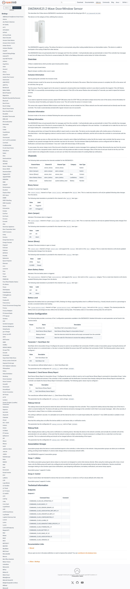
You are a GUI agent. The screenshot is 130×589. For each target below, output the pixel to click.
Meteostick (6, 567)
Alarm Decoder (7, 37)
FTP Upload (6, 316)
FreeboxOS (6, 300)
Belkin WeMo (6, 90)
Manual (32, 548)
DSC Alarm (6, 195)
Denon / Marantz (7, 166)
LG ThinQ (5, 488)
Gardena (5, 318)
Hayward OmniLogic (8, 363)
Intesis (4, 428)
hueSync (5, 400)
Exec (4, 271)
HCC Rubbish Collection (9, 366)
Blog (112, 2)
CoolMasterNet (7, 145)
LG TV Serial (6, 491)
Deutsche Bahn (7, 171)
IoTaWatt (5, 430)
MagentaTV (6, 530)
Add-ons (98, 2)
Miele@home (6, 577)
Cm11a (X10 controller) (9, 140)
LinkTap (5, 499)
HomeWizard (6, 389)
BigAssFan (6, 95)
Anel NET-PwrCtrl (7, 58)
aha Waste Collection (9, 22)
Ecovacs (5, 219)
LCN (4, 480)
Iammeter (5, 412)
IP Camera (6, 433)
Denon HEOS (6, 169)
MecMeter (5, 548)
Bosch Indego (6, 106)
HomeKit (5, 384)
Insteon (5, 425)
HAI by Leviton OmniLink (9, 360)
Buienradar (6, 124)
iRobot (4, 441)
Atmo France (6, 74)
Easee (4, 205)
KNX (4, 464)
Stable (8, 8)
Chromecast (6, 137)
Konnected (6, 470)
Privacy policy (75, 577)
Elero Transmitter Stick (9, 229)
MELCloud (5, 551)
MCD (4, 541)
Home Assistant (7, 379)
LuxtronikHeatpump (8, 527)
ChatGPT (5, 135)
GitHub (125, 2)
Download (80, 2)
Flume (4, 287)
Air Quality (5, 24)
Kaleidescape (6, 457)
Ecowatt (5, 221)
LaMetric (5, 478)
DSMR (4, 198)
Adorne (5, 19)
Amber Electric (7, 45)
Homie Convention (8, 392)
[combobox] (68, 2)
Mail (4, 533)
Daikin (4, 153)
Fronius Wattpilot (7, 310)
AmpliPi (5, 51)
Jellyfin (5, 454)
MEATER (5, 546)
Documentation (89, 2)
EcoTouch (5, 216)
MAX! (4, 538)
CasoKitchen (6, 132)
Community (106, 2)
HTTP (4, 397)
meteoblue (6, 564)
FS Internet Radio (7, 313)
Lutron (4, 522)
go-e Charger (6, 331)
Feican (4, 276)
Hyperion (5, 409)
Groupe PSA (6, 350)
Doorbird (5, 190)
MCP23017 (6, 543)
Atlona (4, 72)
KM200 (5, 462)
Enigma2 (5, 245)
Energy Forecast (7, 242)
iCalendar (5, 417)
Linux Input (6, 504)
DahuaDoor (6, 150)
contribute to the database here (87, 553)
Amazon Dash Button (9, 40)
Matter (4, 535)
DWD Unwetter (7, 203)
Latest (17, 8)
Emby (4, 234)
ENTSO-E (5, 253)
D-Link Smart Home (8, 148)
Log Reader (6, 514)
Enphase (5, 250)
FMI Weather (6, 289)
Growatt (5, 352)
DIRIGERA (5, 179)
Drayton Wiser (7, 192)
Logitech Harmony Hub (9, 517)
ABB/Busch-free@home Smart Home (13, 17)
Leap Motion (6, 483)
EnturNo (5, 255)
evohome (5, 268)
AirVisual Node (7, 35)
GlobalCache (6, 329)
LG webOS (5, 493)
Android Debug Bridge (9, 53)
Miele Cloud (6, 575)
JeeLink (5, 451)
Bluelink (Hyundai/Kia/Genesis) (11, 98)
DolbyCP (5, 184)
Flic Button (6, 284)
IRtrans (5, 443)
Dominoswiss (6, 187)
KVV (4, 475)
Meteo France (6, 562)
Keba (4, 459)
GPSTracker (6, 339)
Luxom (5, 525)
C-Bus (4, 127)
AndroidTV (6, 56)
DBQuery (5, 161)
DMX (4, 182)
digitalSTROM (6, 177)
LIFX (4, 496)
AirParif (5, 32)
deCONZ (5, 163)
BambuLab (6, 87)
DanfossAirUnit (7, 158)
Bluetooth (5, 100)
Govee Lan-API (7, 334)
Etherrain (5, 263)
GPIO (4, 337)
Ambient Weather (7, 48)
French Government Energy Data (12, 305)
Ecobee (5, 211)
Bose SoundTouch (8, 111)
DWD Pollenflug (7, 200)
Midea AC (5, 572)
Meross (5, 556)
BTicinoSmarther (7, 121)
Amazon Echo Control (9, 43)
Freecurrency (6, 303)
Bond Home (6, 103)
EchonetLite (6, 208)
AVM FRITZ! (6, 82)
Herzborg (5, 376)
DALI (4, 156)
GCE (4, 321)
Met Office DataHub (8, 559)
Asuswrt (5, 69)
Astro (4, 66)
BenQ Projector (7, 93)
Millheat (5, 585)
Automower (6, 79)
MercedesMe (6, 554)
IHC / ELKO (6, 422)
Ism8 (4, 446)
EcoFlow (5, 213)
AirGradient (6, 30)
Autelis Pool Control (8, 77)
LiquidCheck (6, 506)
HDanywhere (6, 368)
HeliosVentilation (7, 373)
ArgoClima (6, 64)
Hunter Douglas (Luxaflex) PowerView (10, 403)
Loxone (5, 520)
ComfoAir (5, 142)
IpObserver (6, 436)
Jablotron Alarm (7, 449)
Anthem (5, 61)
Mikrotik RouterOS (8, 580)
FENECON (5, 279)
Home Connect (7, 381)
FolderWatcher (7, 292)
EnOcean (5, 247)
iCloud (4, 420)
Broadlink (5, 114)
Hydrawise (6, 407)
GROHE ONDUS (7, 347)
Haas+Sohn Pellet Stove (9, 358)
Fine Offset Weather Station (10, 282)
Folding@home (7, 295)
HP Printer (5, 394)
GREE (4, 342)
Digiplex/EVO (6, 174)
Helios (4, 371)
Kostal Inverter (7, 472)
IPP (4, 438)
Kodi (4, 467)
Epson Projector (7, 261)
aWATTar (5, 85)
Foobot (5, 297)
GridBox (5, 345)
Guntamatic (6, 355)
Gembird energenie (8, 324)
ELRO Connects (7, 232)
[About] (118, 2)
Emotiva (5, 237)
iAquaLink (5, 415)
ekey (4, 224)
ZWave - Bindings (35, 561)
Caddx (4, 129)
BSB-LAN (5, 119)
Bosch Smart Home (8, 108)
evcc (4, 266)
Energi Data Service (8, 240)
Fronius (5, 308)
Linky (4, 501)
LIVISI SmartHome (8, 512)
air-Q (4, 27)
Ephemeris (6, 258)
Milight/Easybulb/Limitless (10, 583)
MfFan (4, 569)
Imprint (81, 577)
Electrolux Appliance (8, 226)
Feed (4, 274)
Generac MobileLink (8, 326)
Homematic (6, 387)
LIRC (4, 509)
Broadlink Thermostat (9, 116)
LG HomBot (6, 485)
